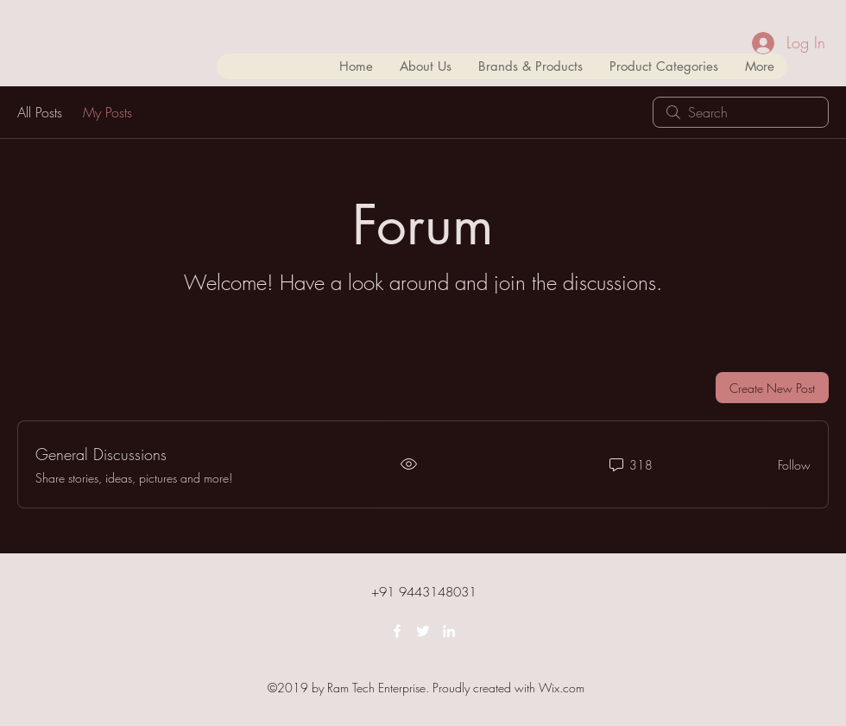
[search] (741, 112)
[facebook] (397, 631)
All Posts (39, 112)
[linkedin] (449, 631)
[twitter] (423, 631)
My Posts (107, 112)
